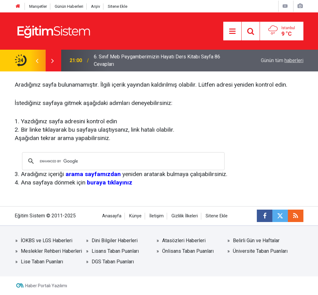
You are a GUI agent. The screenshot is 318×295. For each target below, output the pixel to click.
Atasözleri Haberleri (184, 240)
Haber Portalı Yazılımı (46, 285)
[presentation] (37, 60)
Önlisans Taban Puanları (188, 251)
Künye (135, 216)
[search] (122, 161)
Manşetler (38, 6)
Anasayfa (111, 216)
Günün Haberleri (69, 6)
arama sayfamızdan (93, 174)
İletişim (156, 216)
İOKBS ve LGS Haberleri (46, 240)
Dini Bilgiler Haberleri (115, 240)
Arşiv (95, 6)
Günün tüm (282, 60)
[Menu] (232, 31)
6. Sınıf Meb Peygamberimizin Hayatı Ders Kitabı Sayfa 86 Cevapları (157, 60)
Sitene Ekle (117, 6)
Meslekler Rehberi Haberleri (51, 251)
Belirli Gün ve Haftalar (256, 240)
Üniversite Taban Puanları (260, 251)
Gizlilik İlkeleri (184, 216)
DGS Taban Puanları (113, 262)
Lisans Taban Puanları (115, 251)
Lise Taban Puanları (42, 262)
